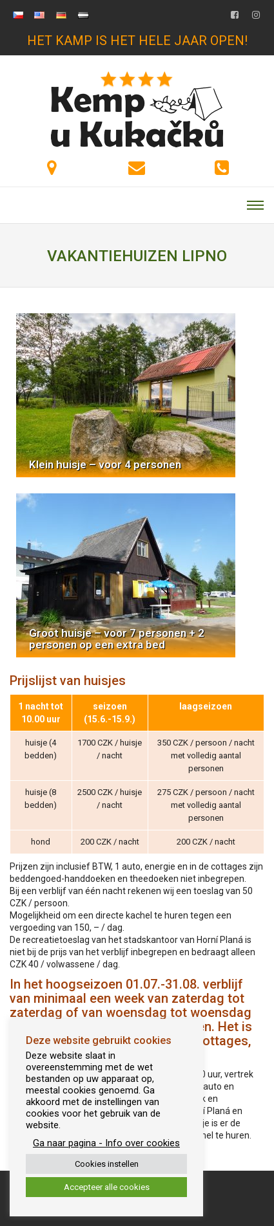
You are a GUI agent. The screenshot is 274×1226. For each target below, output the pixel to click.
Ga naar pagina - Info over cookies (106, 1143)
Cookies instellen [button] (107, 1164)
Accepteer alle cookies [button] (107, 1187)
